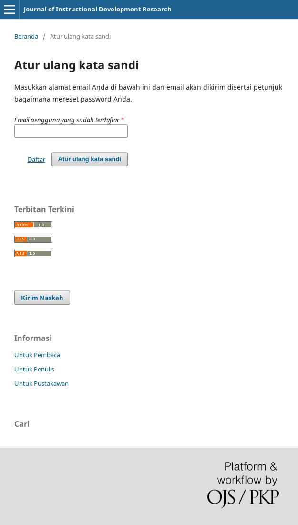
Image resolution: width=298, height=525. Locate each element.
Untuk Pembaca (37, 354)
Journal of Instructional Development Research (98, 9)
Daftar (36, 159)
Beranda (26, 36)
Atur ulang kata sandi (89, 159)
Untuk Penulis (34, 369)
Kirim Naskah (42, 297)
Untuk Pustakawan (41, 383)
